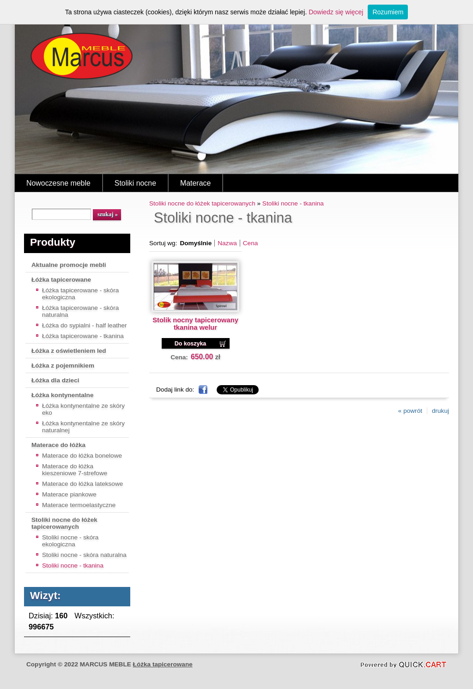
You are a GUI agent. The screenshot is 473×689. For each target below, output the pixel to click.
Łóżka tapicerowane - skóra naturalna (80, 311)
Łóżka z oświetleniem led (68, 350)
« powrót (410, 410)
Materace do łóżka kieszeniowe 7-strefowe (74, 470)
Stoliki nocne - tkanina (72, 565)
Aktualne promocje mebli (68, 264)
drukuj (440, 410)
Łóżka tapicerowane (61, 279)
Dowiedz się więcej (336, 12)
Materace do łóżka (58, 444)
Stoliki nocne (135, 183)
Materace (195, 183)
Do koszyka (190, 343)
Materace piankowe (69, 494)
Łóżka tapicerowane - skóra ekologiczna (80, 294)
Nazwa (227, 243)
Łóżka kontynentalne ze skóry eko (83, 409)
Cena (250, 243)
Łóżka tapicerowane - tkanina (83, 335)
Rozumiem (387, 12)
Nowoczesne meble (58, 183)
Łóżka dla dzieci (55, 380)
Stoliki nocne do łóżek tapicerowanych (64, 523)
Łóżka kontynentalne (62, 395)
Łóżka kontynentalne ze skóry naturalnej (83, 427)
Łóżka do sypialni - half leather (84, 325)
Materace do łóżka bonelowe (82, 455)
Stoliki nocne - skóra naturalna (84, 554)
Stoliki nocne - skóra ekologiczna (70, 541)
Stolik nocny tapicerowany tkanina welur (195, 323)
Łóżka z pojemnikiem (62, 365)
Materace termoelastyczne (78, 505)
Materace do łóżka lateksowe (82, 483)
